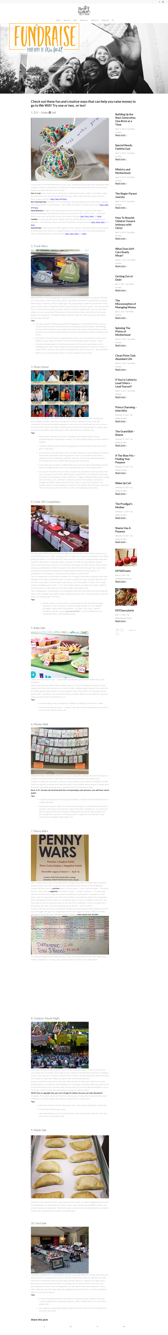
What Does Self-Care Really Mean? (125, 252)
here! (99, 216)
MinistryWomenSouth (123, 579)
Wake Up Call (123, 483)
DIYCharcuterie (124, 610)
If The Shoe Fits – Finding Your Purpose (125, 459)
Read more (121, 135)
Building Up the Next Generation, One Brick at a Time (125, 119)
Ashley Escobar (121, 418)
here (52, 199)
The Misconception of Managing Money (125, 304)
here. (65, 199)
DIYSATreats (123, 570)
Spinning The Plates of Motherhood (122, 331)
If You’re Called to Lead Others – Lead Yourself (126, 383)
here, (82, 216)
